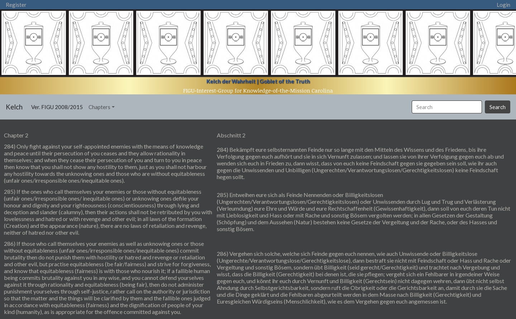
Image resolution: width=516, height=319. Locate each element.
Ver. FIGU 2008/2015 (58, 106)
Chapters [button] (99, 107)
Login (503, 4)
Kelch (14, 107)
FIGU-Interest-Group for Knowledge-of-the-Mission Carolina (258, 90)
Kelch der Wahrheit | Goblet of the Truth (258, 81)
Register (16, 4)
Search (497, 107)
